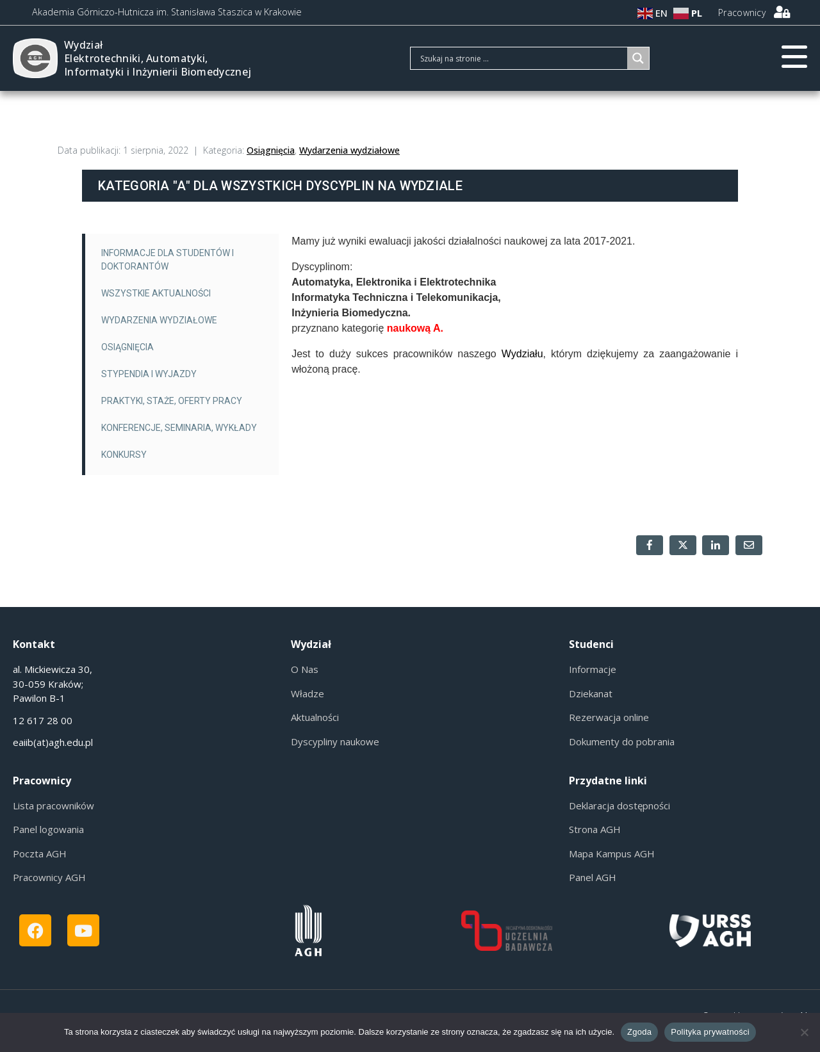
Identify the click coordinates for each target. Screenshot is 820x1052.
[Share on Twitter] (682, 545)
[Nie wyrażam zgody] (804, 1032)
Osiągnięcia (271, 150)
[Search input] (522, 58)
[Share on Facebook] (649, 545)
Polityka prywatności (710, 1032)
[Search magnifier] (638, 58)
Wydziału (522, 353)
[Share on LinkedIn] (715, 545)
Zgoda (639, 1032)
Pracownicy (742, 12)
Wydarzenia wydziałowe (349, 150)
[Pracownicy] (781, 12)
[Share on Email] (748, 545)
